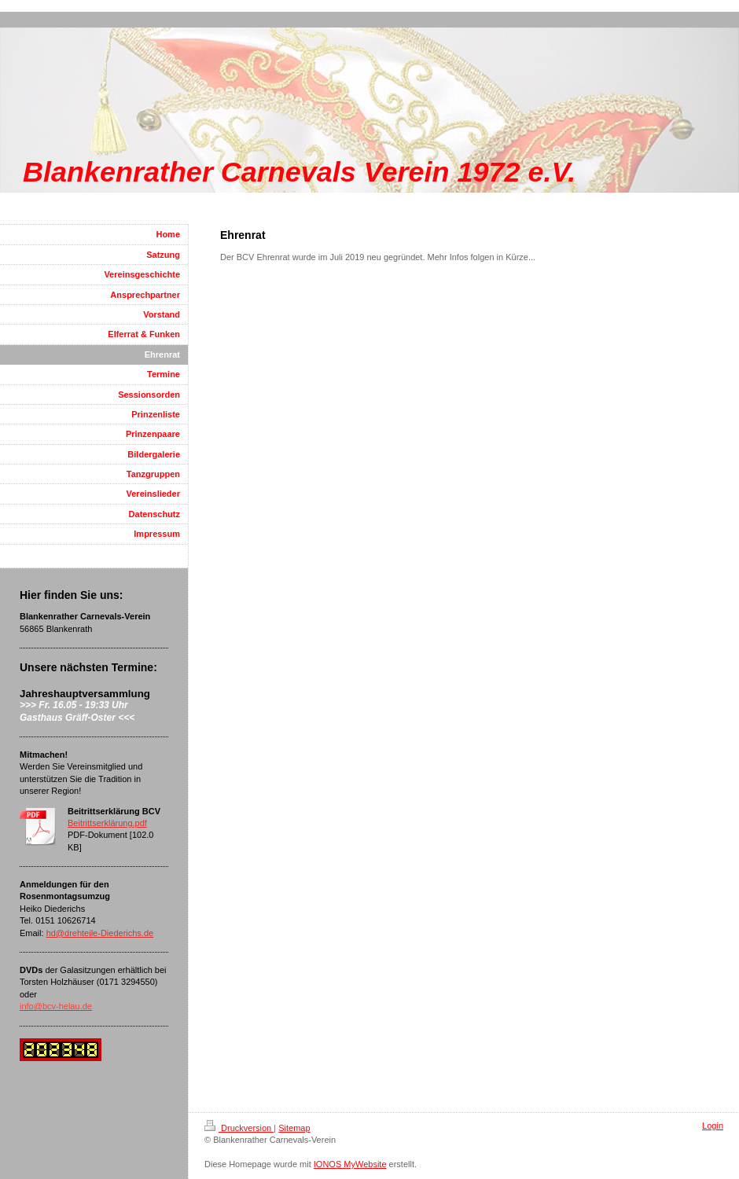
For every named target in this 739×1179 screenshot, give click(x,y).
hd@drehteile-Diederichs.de (100, 933)
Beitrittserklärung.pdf (107, 823)
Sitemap (294, 1128)
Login (712, 1125)
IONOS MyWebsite (350, 1164)
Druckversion (239, 1128)
